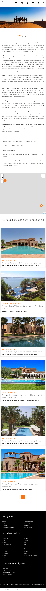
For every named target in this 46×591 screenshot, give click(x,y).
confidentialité (22, 589)
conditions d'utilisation (32, 589)
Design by (40, 584)
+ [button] (2, 175)
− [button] (2, 177)
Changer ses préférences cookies (9, 584)
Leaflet (44, 213)
